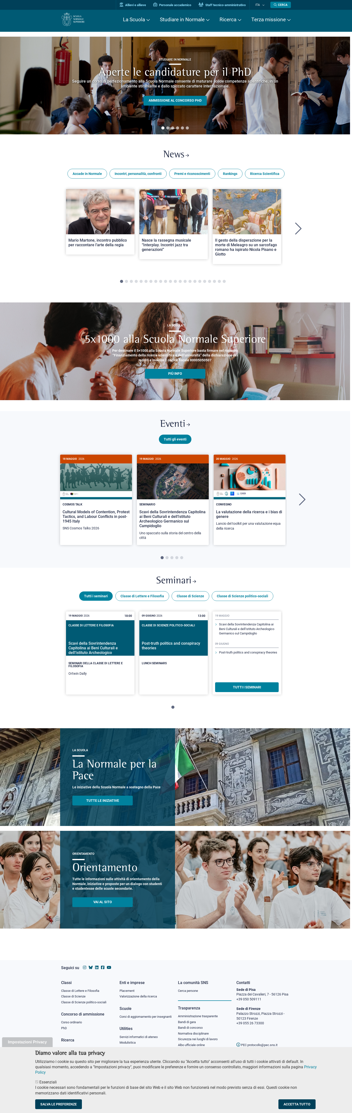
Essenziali (48, 1082)
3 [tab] (172, 128)
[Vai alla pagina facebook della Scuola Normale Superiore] (102, 963)
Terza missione (268, 19)
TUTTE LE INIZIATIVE (102, 806)
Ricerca (228, 19)
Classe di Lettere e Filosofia (142, 602)
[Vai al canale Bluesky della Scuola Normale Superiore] (91, 963)
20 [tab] (214, 283)
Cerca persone (189, 986)
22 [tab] (224, 283)
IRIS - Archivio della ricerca (81, 1045)
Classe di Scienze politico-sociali (242, 602)
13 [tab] (180, 283)
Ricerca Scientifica (264, 175)
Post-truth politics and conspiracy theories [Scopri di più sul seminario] (244, 666)
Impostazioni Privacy (27, 1042)
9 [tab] (160, 283)
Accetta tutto (297, 1104)
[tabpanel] (175, 85)
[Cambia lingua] (263, 5)
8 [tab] (155, 283)
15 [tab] (189, 283)
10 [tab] (165, 283)
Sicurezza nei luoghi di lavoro (199, 1036)
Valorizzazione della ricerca (140, 992)
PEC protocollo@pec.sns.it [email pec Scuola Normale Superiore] (258, 1040)
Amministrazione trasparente (200, 1012)
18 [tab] (204, 283)
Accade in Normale (87, 175)
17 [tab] (199, 283)
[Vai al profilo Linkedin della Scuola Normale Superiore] (97, 963)
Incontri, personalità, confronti (138, 175)
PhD (64, 1025)
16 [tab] (194, 283)
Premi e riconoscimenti (192, 175)
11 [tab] (170, 283)
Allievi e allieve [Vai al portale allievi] (137, 5)
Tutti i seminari (96, 602)
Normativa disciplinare (195, 1030)
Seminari (176, 585)
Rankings (230, 175)
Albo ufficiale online (192, 1042)
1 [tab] (162, 128)
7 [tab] (150, 283)
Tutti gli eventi (175, 443)
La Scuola (134, 19)
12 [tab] (175, 283)
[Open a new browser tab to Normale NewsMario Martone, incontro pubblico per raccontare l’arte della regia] (100, 223)
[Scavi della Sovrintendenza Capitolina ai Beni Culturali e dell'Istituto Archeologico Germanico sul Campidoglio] (173, 503)
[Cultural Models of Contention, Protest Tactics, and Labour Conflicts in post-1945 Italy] (96, 498)
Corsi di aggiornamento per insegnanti (140, 1014)
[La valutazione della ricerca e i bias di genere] (250, 499)
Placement (128, 986)
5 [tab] (182, 128)
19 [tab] (209, 283)
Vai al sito (102, 908)
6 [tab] (187, 128)
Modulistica (128, 1044)
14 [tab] (185, 283)
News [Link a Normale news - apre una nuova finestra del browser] (176, 155)
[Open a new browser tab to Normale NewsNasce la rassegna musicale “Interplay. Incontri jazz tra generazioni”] (173, 226)
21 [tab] (219, 283)
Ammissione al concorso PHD (175, 101)
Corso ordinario (73, 1018)
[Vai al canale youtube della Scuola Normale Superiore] (109, 963)
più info (175, 375)
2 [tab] (167, 128)
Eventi (175, 427)
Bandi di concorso (191, 1024)
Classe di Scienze (190, 602)
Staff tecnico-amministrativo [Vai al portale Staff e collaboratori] (226, 5)
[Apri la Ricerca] (280, 5)
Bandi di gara (188, 1018)
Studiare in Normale (182, 19)
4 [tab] (177, 128)
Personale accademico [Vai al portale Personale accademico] (177, 5)
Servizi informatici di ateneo (140, 1038)
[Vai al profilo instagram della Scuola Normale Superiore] (84, 963)
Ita (260, 4)
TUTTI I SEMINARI (247, 693)
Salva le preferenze (58, 1104)
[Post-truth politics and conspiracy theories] (173, 654)
